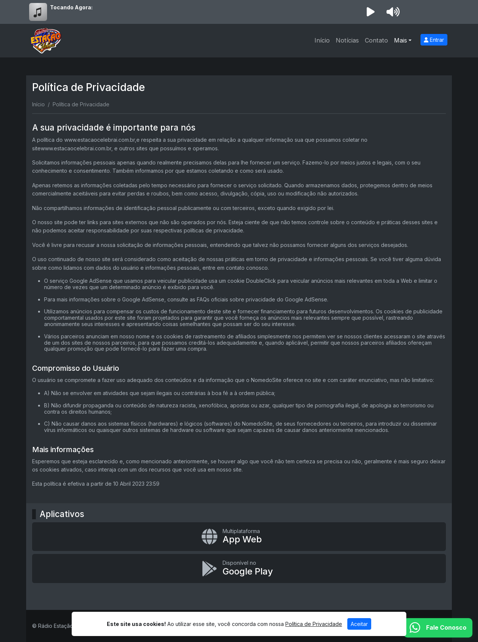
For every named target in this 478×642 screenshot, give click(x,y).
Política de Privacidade (313, 624)
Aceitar (359, 624)
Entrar (434, 40)
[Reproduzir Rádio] (370, 12)
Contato (376, 40)
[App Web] (239, 536)
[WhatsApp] (438, 628)
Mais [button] (400, 40)
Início (322, 40)
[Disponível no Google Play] (239, 568)
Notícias (347, 40)
